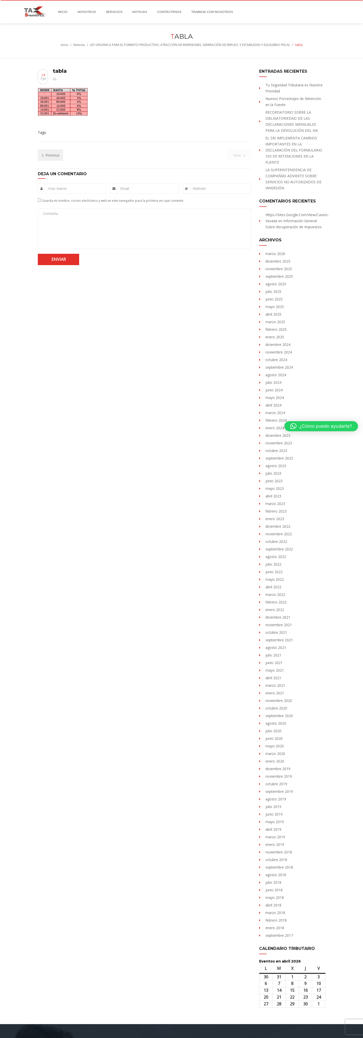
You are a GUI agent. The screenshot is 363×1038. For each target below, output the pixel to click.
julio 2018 (273, 882)
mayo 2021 (274, 670)
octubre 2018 (276, 859)
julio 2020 (273, 730)
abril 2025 (273, 314)
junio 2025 (274, 299)
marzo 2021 (275, 685)
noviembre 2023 (278, 443)
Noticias (79, 45)
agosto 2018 (275, 874)
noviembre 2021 (278, 624)
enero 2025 (274, 337)
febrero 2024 (276, 420)
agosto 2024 (275, 374)
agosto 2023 (275, 465)
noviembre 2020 (278, 700)
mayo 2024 (274, 397)
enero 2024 (274, 427)
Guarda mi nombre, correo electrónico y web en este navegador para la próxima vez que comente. (113, 200)
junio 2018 (274, 890)
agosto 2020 (275, 723)
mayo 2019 (274, 821)
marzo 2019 (275, 836)
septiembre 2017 (279, 935)
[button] (321, 426)
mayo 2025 (274, 306)
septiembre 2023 (279, 458)
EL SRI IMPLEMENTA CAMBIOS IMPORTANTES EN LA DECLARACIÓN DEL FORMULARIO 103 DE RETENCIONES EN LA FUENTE (293, 150)
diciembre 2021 (277, 617)
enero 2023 (274, 518)
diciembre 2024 (277, 344)
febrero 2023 (276, 511)
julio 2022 (273, 564)
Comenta (50, 213)
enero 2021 (274, 693)
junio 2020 (274, 738)
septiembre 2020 (279, 715)
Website (199, 188)
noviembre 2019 (278, 776)
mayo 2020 (274, 746)
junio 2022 (274, 571)
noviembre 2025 (278, 268)
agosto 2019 (275, 799)
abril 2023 (273, 496)
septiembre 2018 (279, 867)
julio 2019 (273, 806)
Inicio (64, 45)
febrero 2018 (276, 920)
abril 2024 (273, 405)
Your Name (57, 188)
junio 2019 (274, 814)
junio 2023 (274, 480)
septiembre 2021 (279, 640)
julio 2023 (273, 473)
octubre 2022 (276, 541)
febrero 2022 (276, 602)
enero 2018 (274, 927)
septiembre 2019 (279, 791)
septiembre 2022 (279, 549)
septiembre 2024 (279, 367)
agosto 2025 (275, 284)
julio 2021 (273, 655)
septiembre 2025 (279, 276)
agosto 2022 (275, 556)
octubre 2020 (276, 708)
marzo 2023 (275, 503)
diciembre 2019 (277, 768)
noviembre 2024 (278, 352)
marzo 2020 (275, 753)
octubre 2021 (276, 632)
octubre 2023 (276, 450)
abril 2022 (273, 587)
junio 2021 (274, 662)
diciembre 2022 (277, 526)
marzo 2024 (275, 412)
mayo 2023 (274, 488)
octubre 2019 (276, 783)
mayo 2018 (274, 897)
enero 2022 (274, 609)
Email (124, 188)
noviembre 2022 (278, 533)
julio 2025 (273, 291)
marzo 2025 (275, 321)
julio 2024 (273, 382)
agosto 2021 (275, 647)
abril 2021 (273, 677)
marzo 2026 (275, 253)
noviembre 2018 (278, 852)
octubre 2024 (276, 359)
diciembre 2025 (277, 261)
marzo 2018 (275, 912)
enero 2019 (274, 844)
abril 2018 (273, 905)
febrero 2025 (276, 329)
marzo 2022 (275, 594)
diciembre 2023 (277, 435)
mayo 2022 (274, 579)
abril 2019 (273, 829)
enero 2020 (274, 761)
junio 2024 (274, 390)
